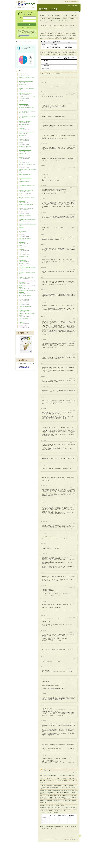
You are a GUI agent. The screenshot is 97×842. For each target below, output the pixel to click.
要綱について (24, 161)
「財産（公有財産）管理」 (24, 311)
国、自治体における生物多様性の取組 (26, 108)
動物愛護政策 (24, 143)
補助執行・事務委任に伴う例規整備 (26, 205)
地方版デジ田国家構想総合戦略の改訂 (26, 133)
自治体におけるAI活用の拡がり (25, 122)
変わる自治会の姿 (24, 136)
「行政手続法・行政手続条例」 (25, 307)
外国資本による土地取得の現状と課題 (26, 78)
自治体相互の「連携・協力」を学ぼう (27, 278)
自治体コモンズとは (72, 1)
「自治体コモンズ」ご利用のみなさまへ (24, 41)
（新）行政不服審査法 (24, 319)
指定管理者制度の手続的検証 (25, 216)
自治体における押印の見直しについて (26, 191)
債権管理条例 (24, 228)
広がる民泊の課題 (22, 232)
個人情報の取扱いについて (72, 837)
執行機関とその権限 (24, 326)
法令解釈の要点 (24, 129)
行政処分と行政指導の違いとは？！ (26, 300)
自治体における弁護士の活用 (25, 194)
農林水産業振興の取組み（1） (25, 151)
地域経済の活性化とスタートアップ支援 (27, 97)
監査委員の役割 (24, 250)
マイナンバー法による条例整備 (25, 296)
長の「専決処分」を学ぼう (25, 264)
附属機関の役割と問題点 (24, 303)
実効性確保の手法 (24, 253)
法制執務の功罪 (24, 243)
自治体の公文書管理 (24, 74)
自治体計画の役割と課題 (24, 182)
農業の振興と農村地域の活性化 (25, 94)
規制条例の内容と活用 (24, 257)
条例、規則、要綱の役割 (24, 125)
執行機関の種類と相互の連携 (25, 212)
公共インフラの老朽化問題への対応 (26, 82)
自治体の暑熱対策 (24, 85)
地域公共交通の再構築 (24, 105)
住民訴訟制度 (24, 235)
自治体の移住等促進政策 (24, 140)
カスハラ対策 (24, 101)
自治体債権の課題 (24, 261)
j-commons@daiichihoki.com (24, 35)
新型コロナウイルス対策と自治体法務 (26, 198)
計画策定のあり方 (24, 154)
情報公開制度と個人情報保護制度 (25, 239)
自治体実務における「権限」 (25, 158)
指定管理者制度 (24, 323)
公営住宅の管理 (24, 202)
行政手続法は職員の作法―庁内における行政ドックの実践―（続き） (27, 113)
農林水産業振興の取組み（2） (25, 147)
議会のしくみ (24, 246)
